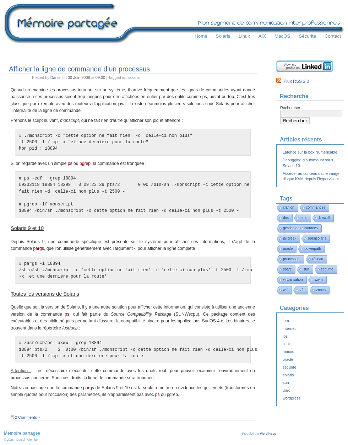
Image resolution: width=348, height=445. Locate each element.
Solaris (223, 36)
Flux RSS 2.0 (292, 81)
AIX (262, 36)
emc (303, 218)
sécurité (327, 269)
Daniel (55, 77)
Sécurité (307, 36)
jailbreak (289, 238)
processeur (291, 259)
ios (285, 336)
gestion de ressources (300, 228)
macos (288, 351)
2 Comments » (27, 417)
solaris (134, 77)
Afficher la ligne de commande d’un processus (79, 69)
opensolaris (317, 238)
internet (289, 328)
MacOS (282, 36)
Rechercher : (291, 108)
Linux (244, 36)
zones (321, 290)
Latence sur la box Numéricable (310, 152)
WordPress (268, 433)
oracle (288, 249)
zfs (302, 290)
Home (201, 36)
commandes (315, 207)
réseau (317, 259)
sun (306, 269)
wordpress (291, 398)
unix (286, 390)
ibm (286, 320)
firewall (324, 218)
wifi (285, 290)
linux (287, 344)
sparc (287, 269)
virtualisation (293, 280)
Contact (333, 36)
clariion (288, 207)
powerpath (312, 249)
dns (286, 218)
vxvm (319, 280)
